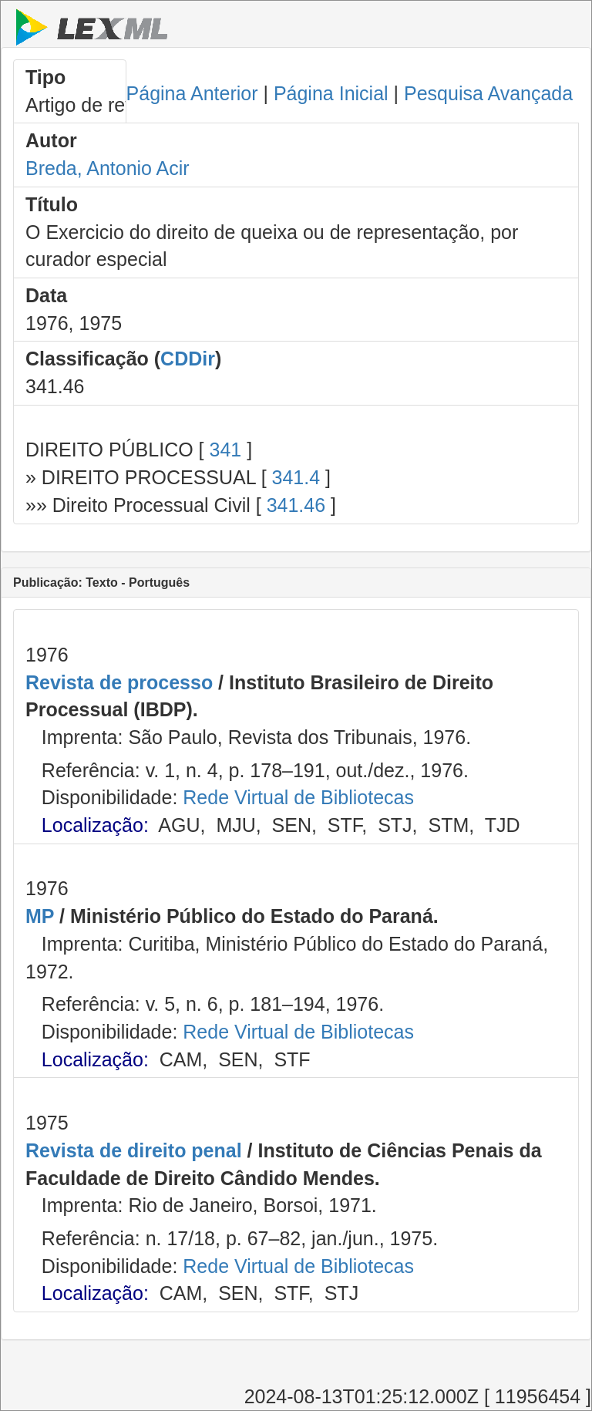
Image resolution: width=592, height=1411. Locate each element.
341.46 (296, 505)
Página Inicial (331, 93)
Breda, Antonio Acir (107, 168)
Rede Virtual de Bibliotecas (298, 797)
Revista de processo (119, 682)
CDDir (187, 358)
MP (39, 916)
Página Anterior (192, 93)
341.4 (296, 477)
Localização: (95, 825)
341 (225, 449)
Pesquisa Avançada (488, 93)
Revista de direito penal (133, 1150)
